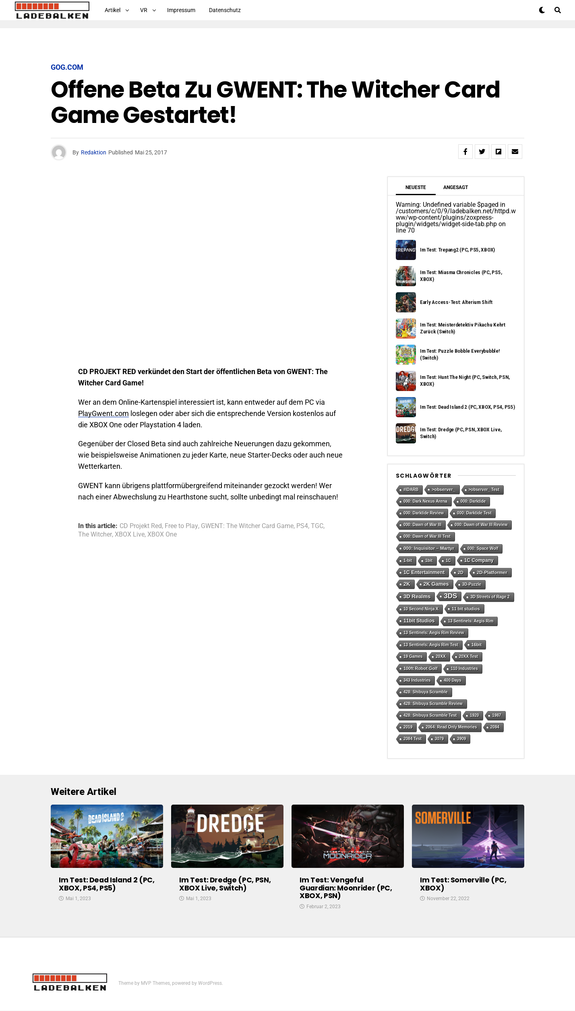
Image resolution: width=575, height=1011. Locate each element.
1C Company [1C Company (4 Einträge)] (479, 560)
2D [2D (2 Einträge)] (460, 572)
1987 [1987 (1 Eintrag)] (496, 715)
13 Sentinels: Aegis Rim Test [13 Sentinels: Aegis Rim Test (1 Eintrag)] (430, 645)
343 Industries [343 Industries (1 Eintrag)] (416, 680)
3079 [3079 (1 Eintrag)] (439, 738)
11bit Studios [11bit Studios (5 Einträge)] (418, 621)
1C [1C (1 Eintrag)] (448, 560)
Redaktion (93, 152)
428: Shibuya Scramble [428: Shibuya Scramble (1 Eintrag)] (425, 692)
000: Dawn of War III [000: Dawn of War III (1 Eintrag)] (422, 524)
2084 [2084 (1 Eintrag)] (494, 727)
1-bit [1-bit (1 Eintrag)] (407, 560)
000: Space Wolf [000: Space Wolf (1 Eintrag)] (482, 548)
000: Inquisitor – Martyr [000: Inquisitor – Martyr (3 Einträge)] (428, 548)
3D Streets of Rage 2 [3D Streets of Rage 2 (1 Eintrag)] (489, 597)
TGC (317, 526)
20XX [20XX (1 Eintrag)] (440, 656)
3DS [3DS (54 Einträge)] (450, 596)
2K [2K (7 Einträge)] (406, 584)
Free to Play (181, 526)
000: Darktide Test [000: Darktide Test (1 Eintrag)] (474, 513)
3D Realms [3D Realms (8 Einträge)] (416, 596)
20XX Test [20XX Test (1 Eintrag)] (468, 656)
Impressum (181, 10)
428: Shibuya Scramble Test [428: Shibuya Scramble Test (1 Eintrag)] (430, 715)
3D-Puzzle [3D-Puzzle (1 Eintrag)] (471, 584)
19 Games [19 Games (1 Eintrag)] (412, 656)
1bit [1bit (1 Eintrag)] (428, 560)
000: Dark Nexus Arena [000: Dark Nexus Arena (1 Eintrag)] (425, 501)
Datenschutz (225, 10)
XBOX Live (130, 534)
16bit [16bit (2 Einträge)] (477, 644)
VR (143, 10)
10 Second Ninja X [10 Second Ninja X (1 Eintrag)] (420, 609)
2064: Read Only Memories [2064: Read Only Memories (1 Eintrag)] (451, 727)
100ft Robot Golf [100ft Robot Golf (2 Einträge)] (420, 668)
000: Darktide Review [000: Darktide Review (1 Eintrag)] (423, 513)
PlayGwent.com (103, 413)
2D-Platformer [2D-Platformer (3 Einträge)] (492, 572)
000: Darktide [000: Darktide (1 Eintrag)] (473, 501)
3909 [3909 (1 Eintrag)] (461, 738)
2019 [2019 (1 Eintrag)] (407, 727)
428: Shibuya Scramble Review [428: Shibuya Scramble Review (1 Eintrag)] (433, 703)
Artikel (112, 10)
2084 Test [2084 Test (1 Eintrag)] (412, 738)
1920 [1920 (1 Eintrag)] (474, 715)
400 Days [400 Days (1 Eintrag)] (452, 680)
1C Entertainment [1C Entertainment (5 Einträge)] (424, 572)
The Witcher (95, 534)
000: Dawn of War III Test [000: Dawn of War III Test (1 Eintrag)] (427, 536)
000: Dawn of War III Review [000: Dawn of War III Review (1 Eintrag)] (481, 524)
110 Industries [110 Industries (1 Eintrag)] (464, 668)
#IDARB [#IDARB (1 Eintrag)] (410, 489)
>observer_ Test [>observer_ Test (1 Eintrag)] (484, 489)
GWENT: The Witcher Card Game (247, 526)
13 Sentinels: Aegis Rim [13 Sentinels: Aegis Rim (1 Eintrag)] (470, 621)
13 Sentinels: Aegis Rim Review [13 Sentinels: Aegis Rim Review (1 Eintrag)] (433, 632)
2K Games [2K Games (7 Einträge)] (436, 584)
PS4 (302, 526)
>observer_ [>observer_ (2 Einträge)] (443, 489)
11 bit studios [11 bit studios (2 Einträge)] (466, 608)
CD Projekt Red (141, 526)
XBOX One (162, 534)
